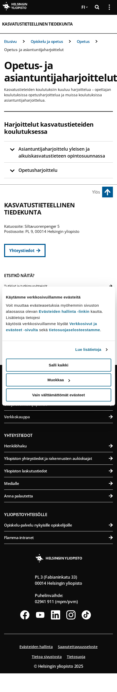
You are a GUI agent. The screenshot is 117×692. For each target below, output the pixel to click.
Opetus (83, 41)
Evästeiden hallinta (36, 646)
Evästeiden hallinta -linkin (64, 311)
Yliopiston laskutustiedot (58, 470)
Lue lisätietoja (88, 349)
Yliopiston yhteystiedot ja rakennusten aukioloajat (58, 458)
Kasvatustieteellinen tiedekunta (37, 24)
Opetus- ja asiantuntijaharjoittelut (34, 49)
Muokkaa (58, 380)
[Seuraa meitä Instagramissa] (71, 614)
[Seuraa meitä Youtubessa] (40, 614)
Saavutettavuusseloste (78, 646)
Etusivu (10, 41)
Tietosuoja (76, 656)
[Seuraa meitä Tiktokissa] (86, 614)
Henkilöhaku (58, 445)
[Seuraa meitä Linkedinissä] (55, 614)
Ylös (96, 192)
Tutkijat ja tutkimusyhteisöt (58, 286)
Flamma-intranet (58, 537)
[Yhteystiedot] (25, 250)
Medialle (58, 483)
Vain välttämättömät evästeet (58, 395)
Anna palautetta (58, 495)
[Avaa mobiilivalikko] (107, 24)
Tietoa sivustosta (47, 656)
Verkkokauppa (58, 416)
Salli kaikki (58, 365)
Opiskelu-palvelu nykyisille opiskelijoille (58, 525)
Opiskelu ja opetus (47, 41)
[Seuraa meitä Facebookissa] (24, 614)
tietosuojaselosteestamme (74, 330)
